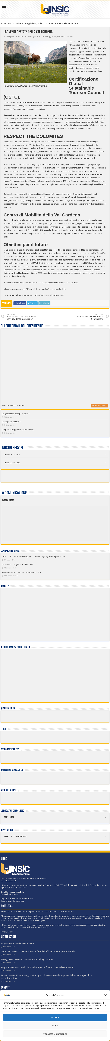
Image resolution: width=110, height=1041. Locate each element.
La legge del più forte (11, 422)
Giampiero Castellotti (14, 37)
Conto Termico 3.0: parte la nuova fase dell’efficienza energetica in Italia (38, 951)
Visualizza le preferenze (55, 1034)
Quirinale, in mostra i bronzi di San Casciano (88, 316)
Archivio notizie (14, 23)
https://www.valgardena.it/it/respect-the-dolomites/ (41, 295)
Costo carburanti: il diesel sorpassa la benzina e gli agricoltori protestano (33, 556)
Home (3, 23)
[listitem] (66, 522)
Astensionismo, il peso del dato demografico (21, 572)
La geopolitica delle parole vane (15, 414)
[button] (105, 995)
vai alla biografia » (99, 405)
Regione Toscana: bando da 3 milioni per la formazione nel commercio (37, 967)
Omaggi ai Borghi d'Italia (34, 23)
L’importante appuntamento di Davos (18, 430)
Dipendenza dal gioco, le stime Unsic (18, 564)
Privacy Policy (6, 932)
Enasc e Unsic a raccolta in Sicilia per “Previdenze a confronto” (22, 316)
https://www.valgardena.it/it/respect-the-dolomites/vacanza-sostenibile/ (35, 289)
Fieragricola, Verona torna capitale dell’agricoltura (27, 959)
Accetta (55, 1017)
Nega (55, 1025)
